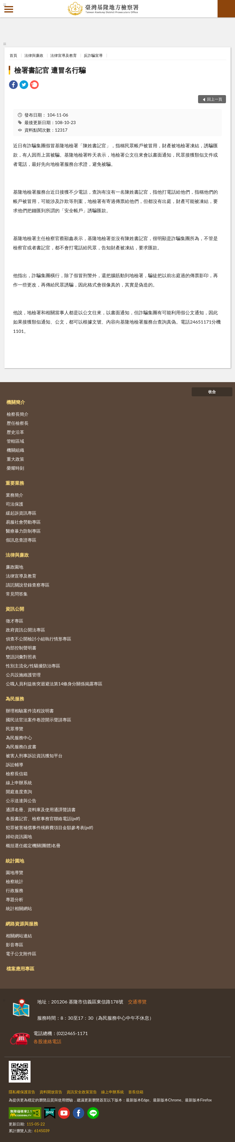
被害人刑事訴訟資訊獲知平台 (34, 755)
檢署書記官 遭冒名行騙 (50, 70)
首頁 (13, 55)
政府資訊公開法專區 (25, 629)
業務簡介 (14, 495)
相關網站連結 (19, 935)
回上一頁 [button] (214, 99)
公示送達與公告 (21, 800)
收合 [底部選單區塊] (212, 391)
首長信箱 (135, 1092)
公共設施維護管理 (23, 674)
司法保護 (14, 503)
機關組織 (15, 450)
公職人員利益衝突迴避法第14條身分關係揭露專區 (54, 683)
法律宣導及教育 (63, 55)
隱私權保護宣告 (22, 1092)
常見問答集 (17, 593)
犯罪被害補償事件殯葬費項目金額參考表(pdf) (49, 827)
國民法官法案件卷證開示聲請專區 (38, 719)
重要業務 (15, 483)
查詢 (226, 8)
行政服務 (14, 890)
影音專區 (14, 944)
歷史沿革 (15, 432)
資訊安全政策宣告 (82, 1092)
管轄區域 (15, 441)
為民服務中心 (19, 737)
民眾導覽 (14, 728)
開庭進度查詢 (19, 791)
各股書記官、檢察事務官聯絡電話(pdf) (43, 818)
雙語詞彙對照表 (21, 656)
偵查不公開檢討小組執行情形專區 (38, 638)
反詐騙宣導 (93, 55)
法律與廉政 (33, 55)
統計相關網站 (19, 908)
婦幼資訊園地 (19, 836)
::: (4, 4)
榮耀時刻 (15, 468)
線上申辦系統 (19, 782)
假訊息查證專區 (21, 539)
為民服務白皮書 (21, 746)
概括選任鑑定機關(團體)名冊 (33, 845)
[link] (13, 85)
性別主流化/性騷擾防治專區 (33, 665)
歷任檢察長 (18, 423)
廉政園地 (14, 566)
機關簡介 (15, 402)
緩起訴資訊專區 (21, 512)
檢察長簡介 (18, 414)
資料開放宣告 (51, 1092)
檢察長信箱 (17, 773)
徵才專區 (14, 620)
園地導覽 (14, 872)
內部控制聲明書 (21, 647)
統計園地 (15, 860)
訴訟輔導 (14, 764)
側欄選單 (8, 9)
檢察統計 (14, 881)
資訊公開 (15, 608)
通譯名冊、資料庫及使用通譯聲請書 (41, 809)
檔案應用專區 (20, 968)
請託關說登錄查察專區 (27, 584)
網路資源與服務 (22, 923)
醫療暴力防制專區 (23, 530)
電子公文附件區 (21, 953)
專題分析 (14, 899)
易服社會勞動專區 (23, 521)
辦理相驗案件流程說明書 (30, 710)
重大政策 (15, 459)
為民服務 (15, 698)
